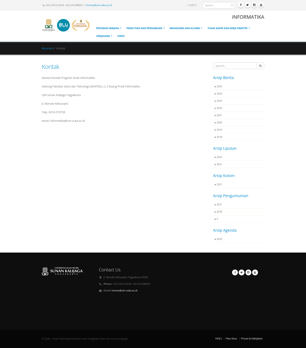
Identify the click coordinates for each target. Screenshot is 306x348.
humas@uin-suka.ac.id (99, 5)
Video (121, 36)
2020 (219, 122)
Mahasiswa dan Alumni (185, 28)
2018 (219, 137)
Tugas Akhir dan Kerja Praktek (227, 28)
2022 (219, 108)
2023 (219, 100)
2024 (219, 93)
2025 (219, 86)
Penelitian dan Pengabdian (144, 28)
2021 (219, 115)
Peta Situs (231, 338)
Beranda (47, 48)
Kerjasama (103, 36)
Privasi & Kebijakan (252, 338)
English (191, 5)
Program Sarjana (107, 28)
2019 (219, 129)
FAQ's (218, 338)
